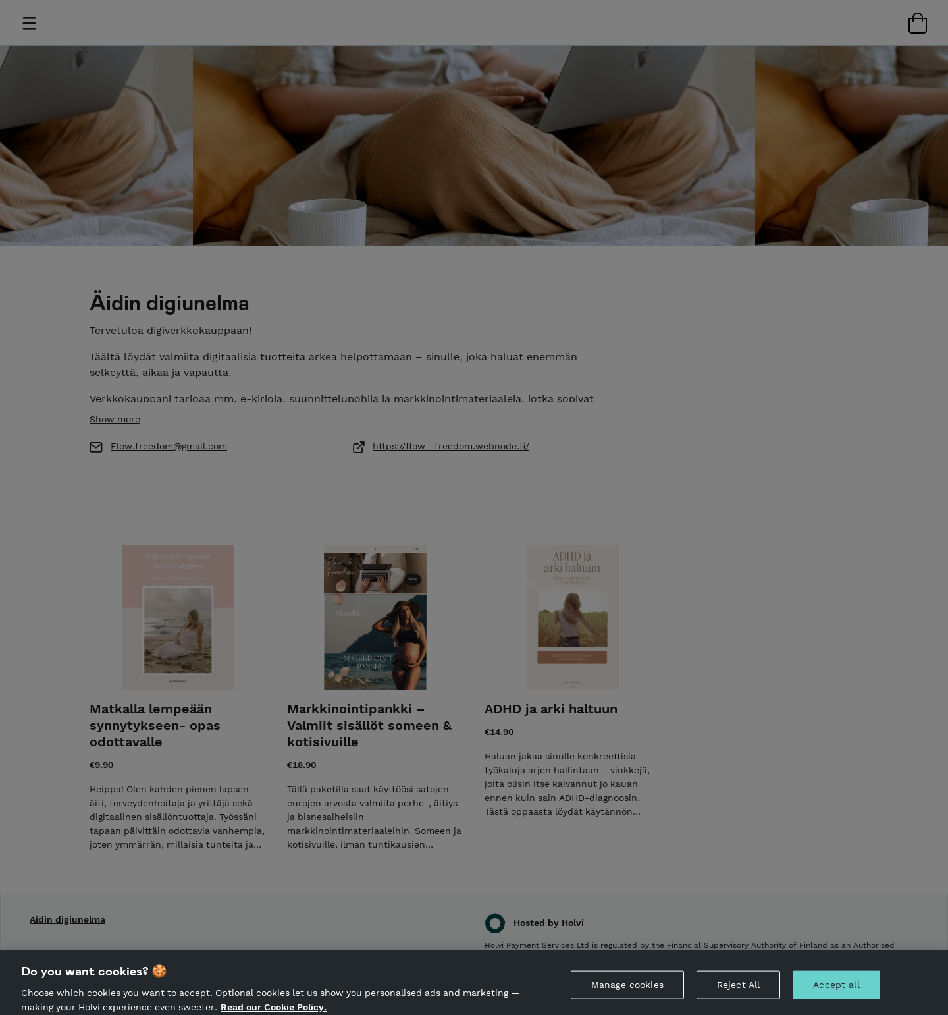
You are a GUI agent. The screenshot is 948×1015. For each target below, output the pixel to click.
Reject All (738, 989)
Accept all (836, 989)
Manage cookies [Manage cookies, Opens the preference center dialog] (627, 989)
